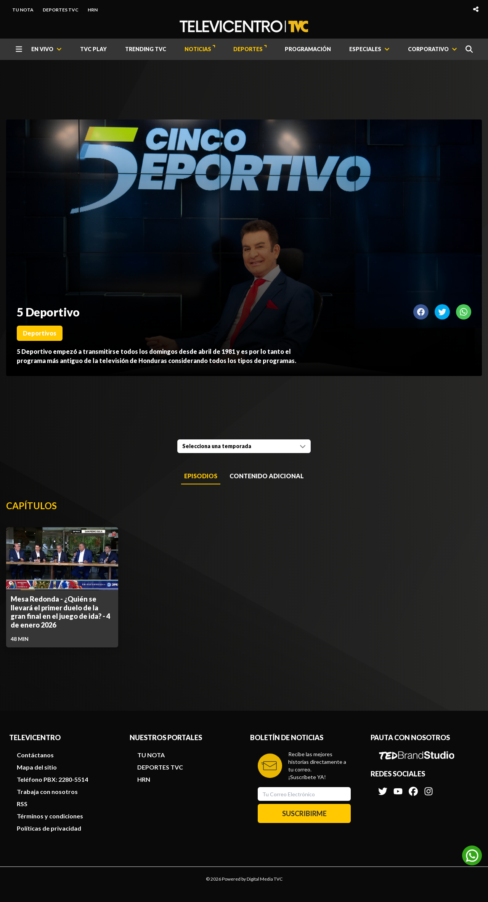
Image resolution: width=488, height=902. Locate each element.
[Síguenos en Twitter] (382, 787)
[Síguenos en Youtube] (398, 787)
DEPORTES (249, 48)
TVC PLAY (93, 49)
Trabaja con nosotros (47, 791)
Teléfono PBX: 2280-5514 (52, 779)
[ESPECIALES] (369, 49)
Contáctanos (35, 754)
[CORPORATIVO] (432, 49)
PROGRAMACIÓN (308, 49)
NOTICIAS (200, 48)
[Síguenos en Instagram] (428, 787)
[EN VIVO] (46, 49)
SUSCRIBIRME (304, 813)
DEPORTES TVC (61, 10)
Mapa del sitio (37, 767)
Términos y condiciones (50, 816)
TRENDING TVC (145, 49)
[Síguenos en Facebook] (413, 787)
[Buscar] (469, 49)
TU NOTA (23, 10)
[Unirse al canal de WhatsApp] (472, 855)
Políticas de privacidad (49, 828)
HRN (93, 10)
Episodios (200, 475)
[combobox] (244, 446)
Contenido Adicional (267, 475)
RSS (22, 803)
